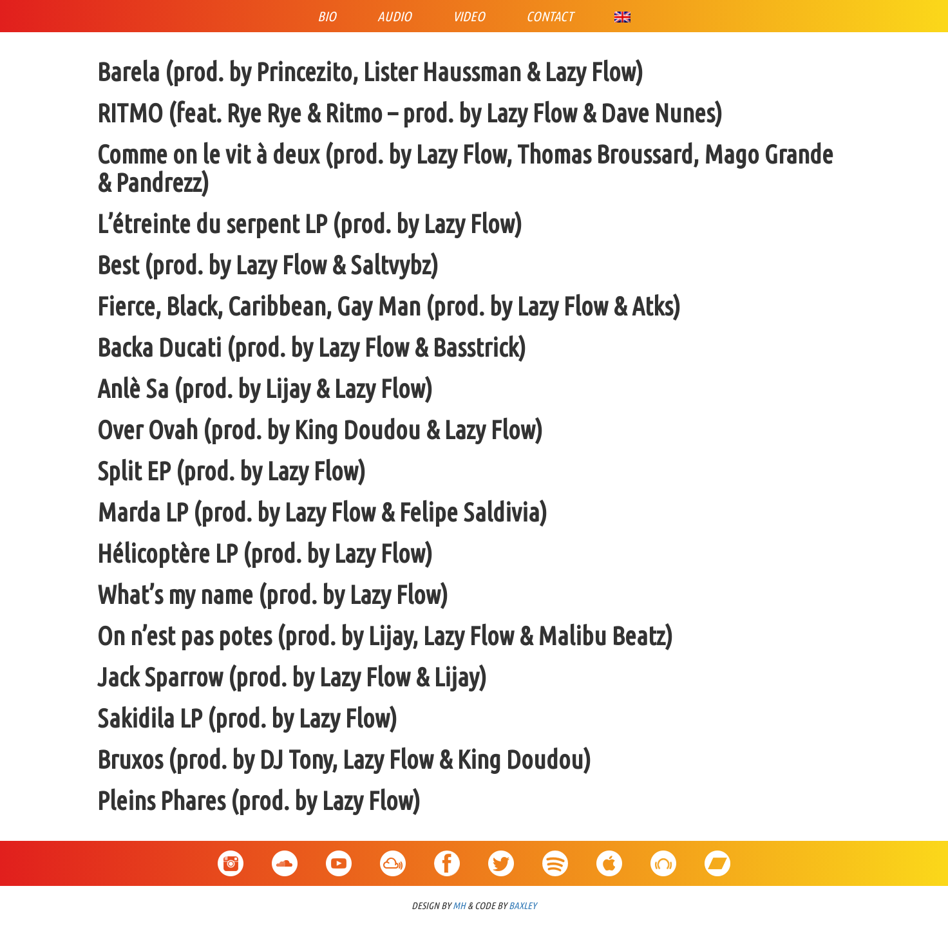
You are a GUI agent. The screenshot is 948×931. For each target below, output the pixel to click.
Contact (549, 16)
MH (459, 905)
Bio (327, 16)
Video (469, 16)
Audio (394, 16)
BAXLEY (522, 905)
